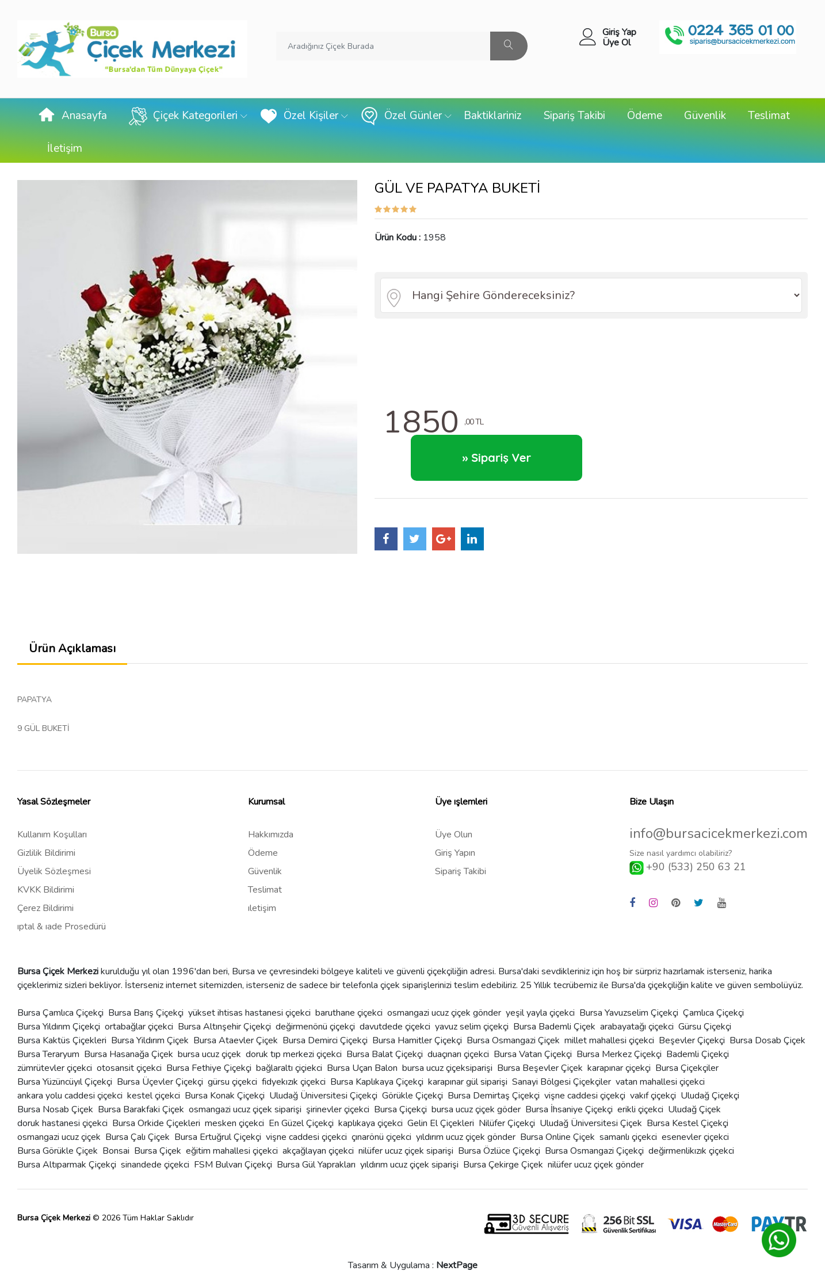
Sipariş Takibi (574, 115)
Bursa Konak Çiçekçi (225, 1095)
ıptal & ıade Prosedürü (61, 926)
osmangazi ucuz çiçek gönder (444, 1012)
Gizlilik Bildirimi (46, 853)
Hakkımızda (270, 834)
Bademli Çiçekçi (697, 1054)
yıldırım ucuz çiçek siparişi (409, 1164)
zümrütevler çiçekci (54, 1068)
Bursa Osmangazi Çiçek (513, 1040)
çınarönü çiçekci (381, 1137)
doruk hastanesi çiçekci (62, 1123)
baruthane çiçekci (349, 1012)
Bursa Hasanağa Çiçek (128, 1054)
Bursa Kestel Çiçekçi (687, 1123)
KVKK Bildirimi (45, 889)
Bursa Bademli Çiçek (554, 1026)
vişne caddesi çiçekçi (584, 1095)
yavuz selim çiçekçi (472, 1026)
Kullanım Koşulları (52, 834)
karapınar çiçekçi (619, 1068)
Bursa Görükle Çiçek (57, 1151)
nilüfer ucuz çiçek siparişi (405, 1151)
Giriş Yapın (455, 853)
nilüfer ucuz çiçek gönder (596, 1164)
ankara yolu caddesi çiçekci (70, 1095)
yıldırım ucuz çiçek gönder (465, 1137)
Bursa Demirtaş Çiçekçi (494, 1095)
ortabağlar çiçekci (139, 1026)
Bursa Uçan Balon (362, 1068)
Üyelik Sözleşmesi (54, 871)
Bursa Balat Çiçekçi (384, 1054)
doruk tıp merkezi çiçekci (294, 1054)
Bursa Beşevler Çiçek (540, 1068)
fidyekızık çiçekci (294, 1082)
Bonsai (115, 1151)
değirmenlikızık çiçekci (691, 1151)
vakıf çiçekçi (653, 1095)
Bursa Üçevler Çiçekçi (160, 1082)
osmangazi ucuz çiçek (59, 1137)
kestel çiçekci (153, 1095)
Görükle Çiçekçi (412, 1095)
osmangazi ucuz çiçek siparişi (245, 1109)
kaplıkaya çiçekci (370, 1123)
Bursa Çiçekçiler (687, 1068)
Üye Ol (616, 42)
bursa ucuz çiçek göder (476, 1109)
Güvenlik (705, 115)
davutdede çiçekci (395, 1026)
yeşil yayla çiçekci (540, 1012)
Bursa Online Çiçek (557, 1137)
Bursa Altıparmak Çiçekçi (66, 1164)
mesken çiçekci (234, 1123)
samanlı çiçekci (628, 1137)
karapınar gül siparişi (467, 1082)
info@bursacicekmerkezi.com (718, 833)
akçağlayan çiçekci (318, 1151)
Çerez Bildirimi (45, 908)
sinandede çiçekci (155, 1164)
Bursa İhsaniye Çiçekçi (569, 1109)
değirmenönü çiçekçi (315, 1026)
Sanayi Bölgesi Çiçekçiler (561, 1082)
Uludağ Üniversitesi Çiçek (591, 1123)
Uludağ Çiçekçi (710, 1095)
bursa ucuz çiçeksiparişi (447, 1068)
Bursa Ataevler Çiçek (235, 1040)
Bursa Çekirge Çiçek (503, 1164)
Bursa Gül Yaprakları (316, 1164)
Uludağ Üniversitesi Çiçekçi (323, 1095)
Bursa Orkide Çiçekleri (156, 1123)
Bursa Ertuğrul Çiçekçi (217, 1137)
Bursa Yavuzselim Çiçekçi (628, 1012)
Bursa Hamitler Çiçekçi (417, 1040)
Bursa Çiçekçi (400, 1109)
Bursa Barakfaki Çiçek (141, 1109)
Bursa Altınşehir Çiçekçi (224, 1026)
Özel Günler (401, 116)
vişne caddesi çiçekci (306, 1137)
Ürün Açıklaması (72, 648)
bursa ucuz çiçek (209, 1054)
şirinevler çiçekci (337, 1109)
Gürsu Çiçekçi (704, 1026)
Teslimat (769, 115)
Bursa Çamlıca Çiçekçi (60, 1012)
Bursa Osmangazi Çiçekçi (594, 1151)
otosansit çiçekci (129, 1068)
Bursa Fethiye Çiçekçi (208, 1068)
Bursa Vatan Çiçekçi (533, 1054)
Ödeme (644, 115)
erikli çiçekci (640, 1109)
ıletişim (262, 908)
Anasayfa (72, 116)
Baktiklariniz (493, 115)
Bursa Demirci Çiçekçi (325, 1040)
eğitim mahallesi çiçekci (232, 1151)
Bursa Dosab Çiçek (767, 1040)
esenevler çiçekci (695, 1137)
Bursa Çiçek (157, 1151)
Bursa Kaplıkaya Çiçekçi (376, 1082)
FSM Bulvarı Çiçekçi (233, 1164)
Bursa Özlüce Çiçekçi (499, 1151)
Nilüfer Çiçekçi (507, 1123)
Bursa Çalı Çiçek (137, 1137)
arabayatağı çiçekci (637, 1026)
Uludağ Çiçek (694, 1109)
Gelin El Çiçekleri (440, 1123)
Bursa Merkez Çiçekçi (619, 1054)
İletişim (64, 148)
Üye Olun (453, 834)
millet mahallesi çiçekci (609, 1040)
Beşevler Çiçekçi (692, 1040)
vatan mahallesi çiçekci (660, 1082)
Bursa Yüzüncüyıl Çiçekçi (64, 1082)
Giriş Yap (619, 32)
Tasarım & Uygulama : (413, 1265)
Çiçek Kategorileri (183, 116)
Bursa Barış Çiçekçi (146, 1012)
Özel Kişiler (298, 116)
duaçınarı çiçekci (458, 1054)
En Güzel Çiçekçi (301, 1123)
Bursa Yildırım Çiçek (150, 1040)
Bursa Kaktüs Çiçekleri (61, 1040)
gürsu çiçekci (232, 1082)
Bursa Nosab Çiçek (55, 1109)
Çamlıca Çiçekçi (713, 1012)
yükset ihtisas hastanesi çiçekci (249, 1012)
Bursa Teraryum (48, 1054)
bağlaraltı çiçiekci (289, 1068)
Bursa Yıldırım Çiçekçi (58, 1026)
